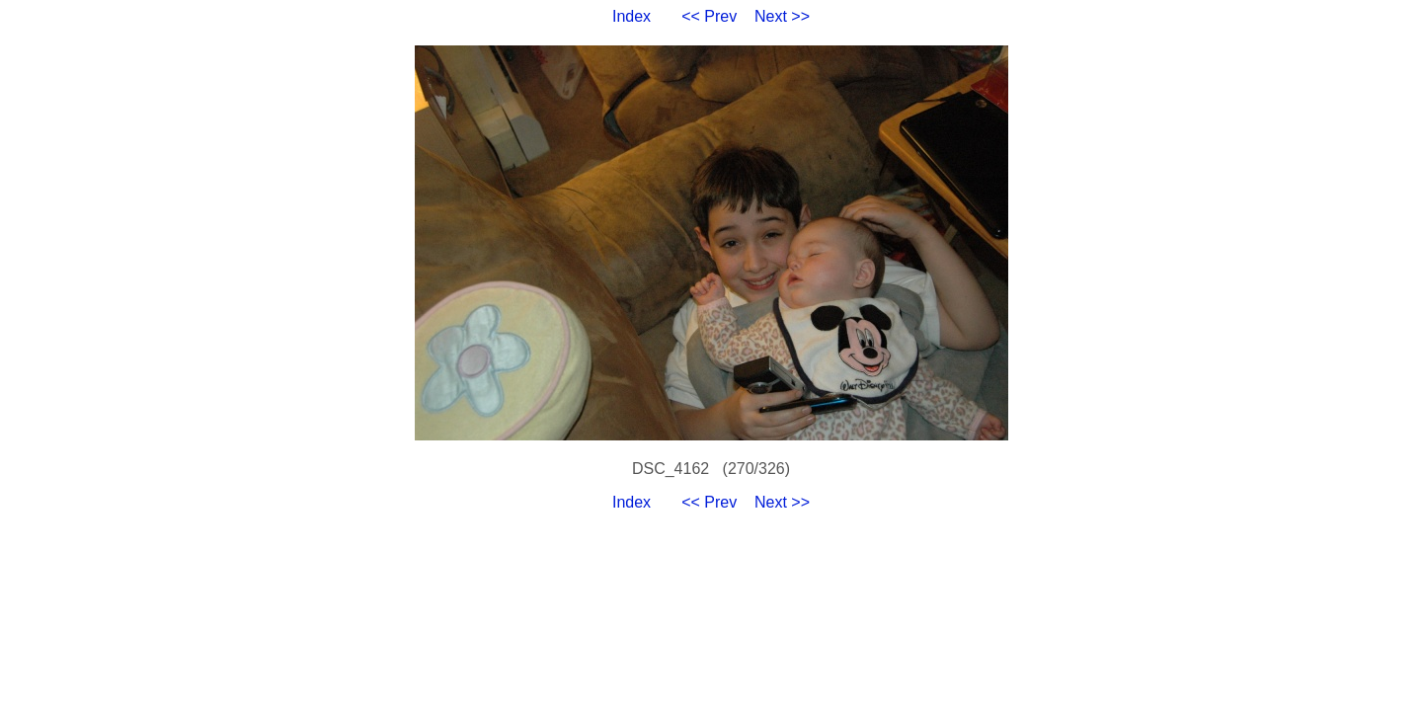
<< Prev (709, 16)
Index (631, 16)
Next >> (782, 16)
